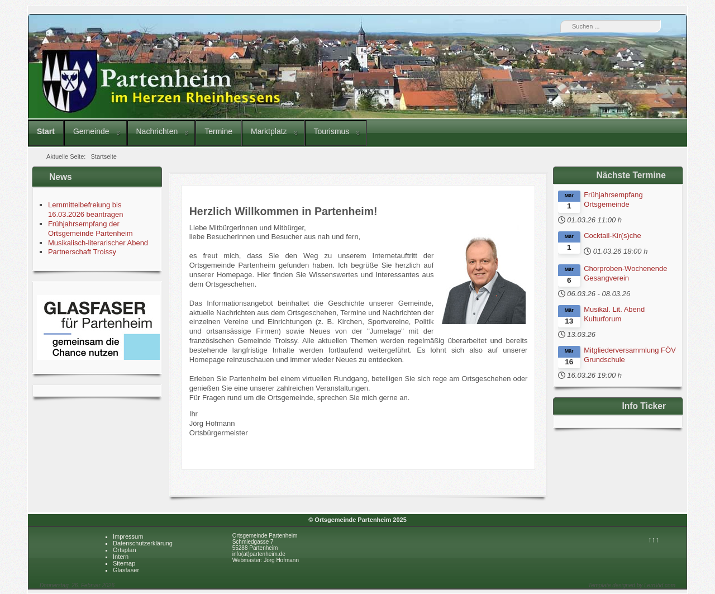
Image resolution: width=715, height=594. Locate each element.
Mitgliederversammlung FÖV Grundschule (630, 355)
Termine (218, 131)
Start (46, 131)
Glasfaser (126, 570)
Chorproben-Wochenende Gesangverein (625, 273)
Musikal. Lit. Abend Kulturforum (614, 314)
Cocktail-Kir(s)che (612, 235)
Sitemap (124, 563)
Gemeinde (91, 131)
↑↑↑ (653, 539)
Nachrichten (157, 131)
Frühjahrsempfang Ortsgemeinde (613, 199)
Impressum (128, 536)
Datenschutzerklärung (143, 543)
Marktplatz (269, 131)
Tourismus (332, 131)
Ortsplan (124, 550)
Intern (120, 556)
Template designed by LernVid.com (631, 585)
